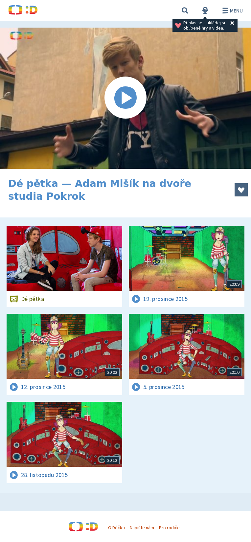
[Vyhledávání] (185, 10)
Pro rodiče (169, 528)
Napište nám (142, 528)
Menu (231, 10)
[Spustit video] (125, 98)
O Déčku (116, 528)
